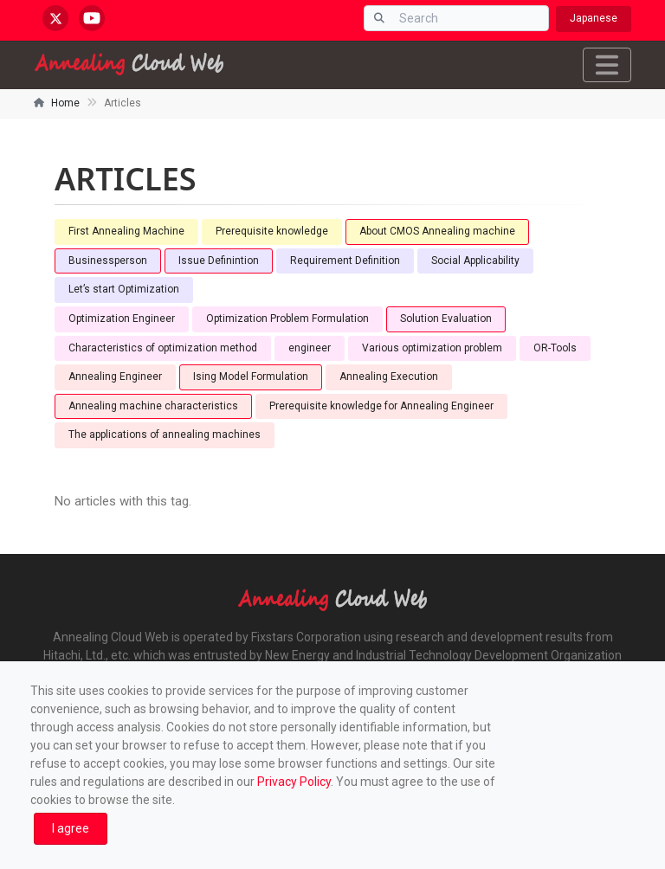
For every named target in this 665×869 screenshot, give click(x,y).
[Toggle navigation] (607, 65)
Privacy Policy (294, 782)
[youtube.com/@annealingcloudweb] (92, 18)
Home (65, 103)
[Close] (70, 829)
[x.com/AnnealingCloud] (55, 18)
